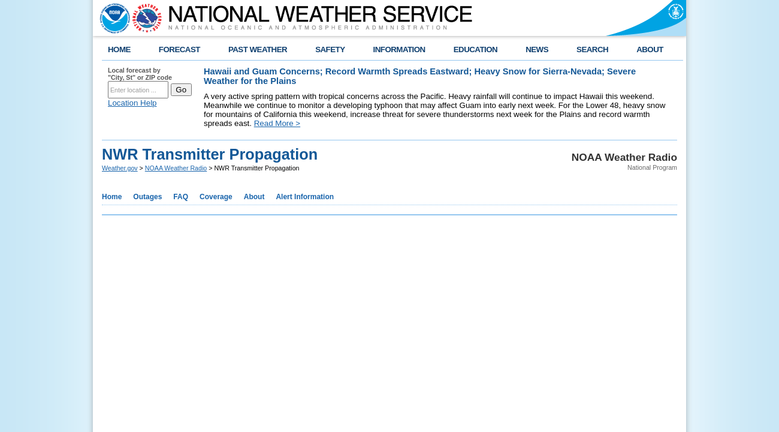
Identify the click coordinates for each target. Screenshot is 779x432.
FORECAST (179, 49)
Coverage (216, 197)
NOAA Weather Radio (176, 168)
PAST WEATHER (257, 49)
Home (112, 197)
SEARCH (592, 49)
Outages (147, 197)
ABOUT (649, 49)
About (254, 197)
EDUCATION (475, 49)
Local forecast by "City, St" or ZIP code (140, 74)
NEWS (537, 49)
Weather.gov (120, 168)
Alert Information (305, 197)
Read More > (277, 123)
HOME (119, 49)
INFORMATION (399, 49)
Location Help (132, 102)
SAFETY (330, 49)
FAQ (180, 197)
